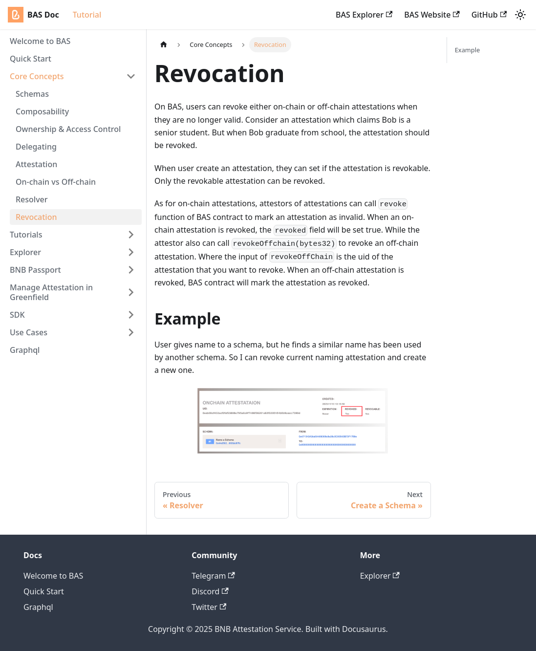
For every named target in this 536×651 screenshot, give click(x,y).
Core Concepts (37, 76)
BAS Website (431, 14)
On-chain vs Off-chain (56, 181)
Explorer (25, 252)
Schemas (32, 93)
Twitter (209, 607)
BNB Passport (35, 269)
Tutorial (87, 14)
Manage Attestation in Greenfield (51, 292)
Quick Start (30, 58)
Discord (210, 591)
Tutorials (26, 234)
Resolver (32, 199)
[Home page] (163, 44)
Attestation (36, 164)
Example (467, 49)
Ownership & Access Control (68, 129)
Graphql (25, 350)
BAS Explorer (364, 14)
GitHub (489, 14)
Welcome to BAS (40, 41)
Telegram (213, 575)
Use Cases (28, 332)
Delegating (36, 146)
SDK (17, 314)
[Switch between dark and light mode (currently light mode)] (520, 14)
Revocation (36, 217)
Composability (42, 111)
